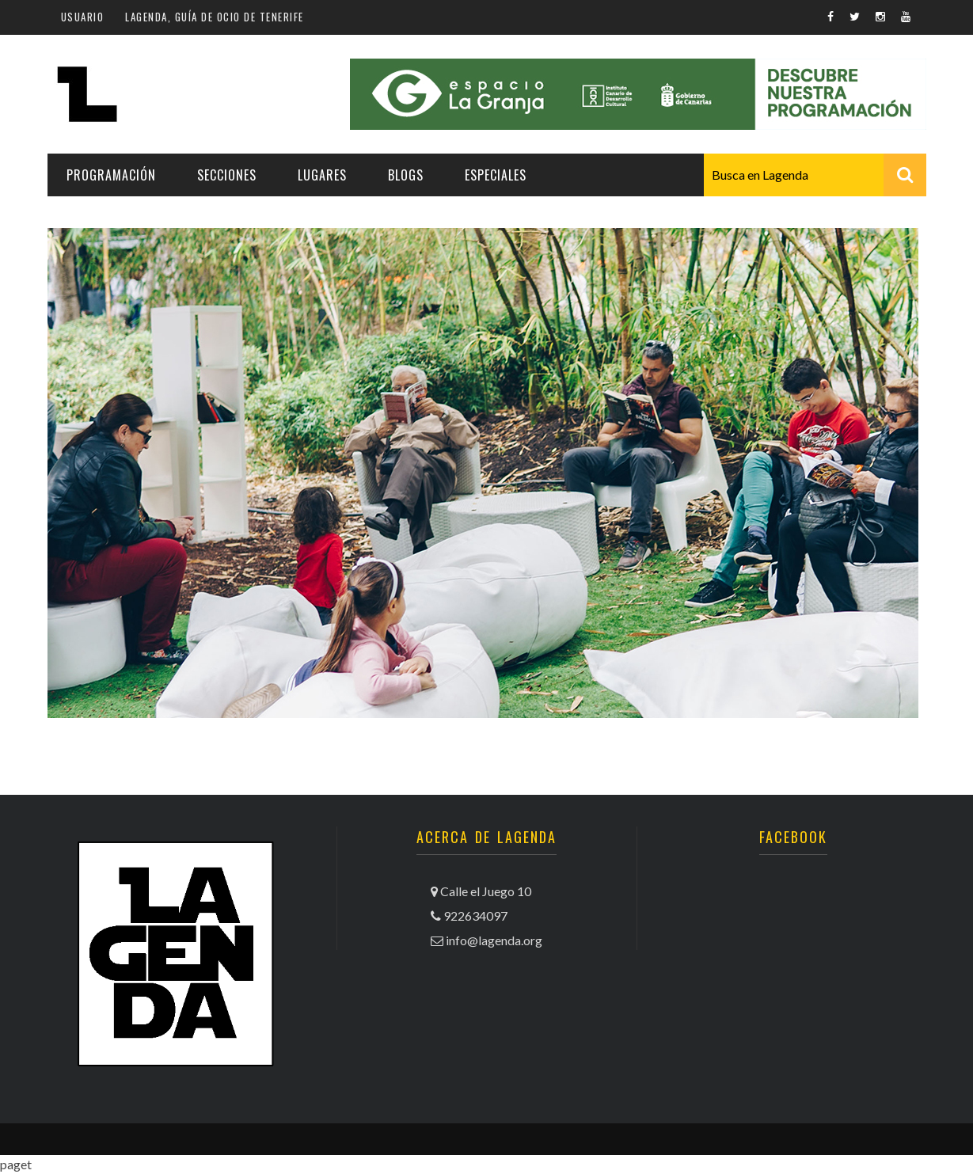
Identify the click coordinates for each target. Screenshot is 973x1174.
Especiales (495, 174)
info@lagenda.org (494, 940)
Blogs (406, 174)
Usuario (83, 17)
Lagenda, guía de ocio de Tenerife (214, 17)
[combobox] (815, 175)
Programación (111, 174)
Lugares (322, 174)
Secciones (227, 174)
